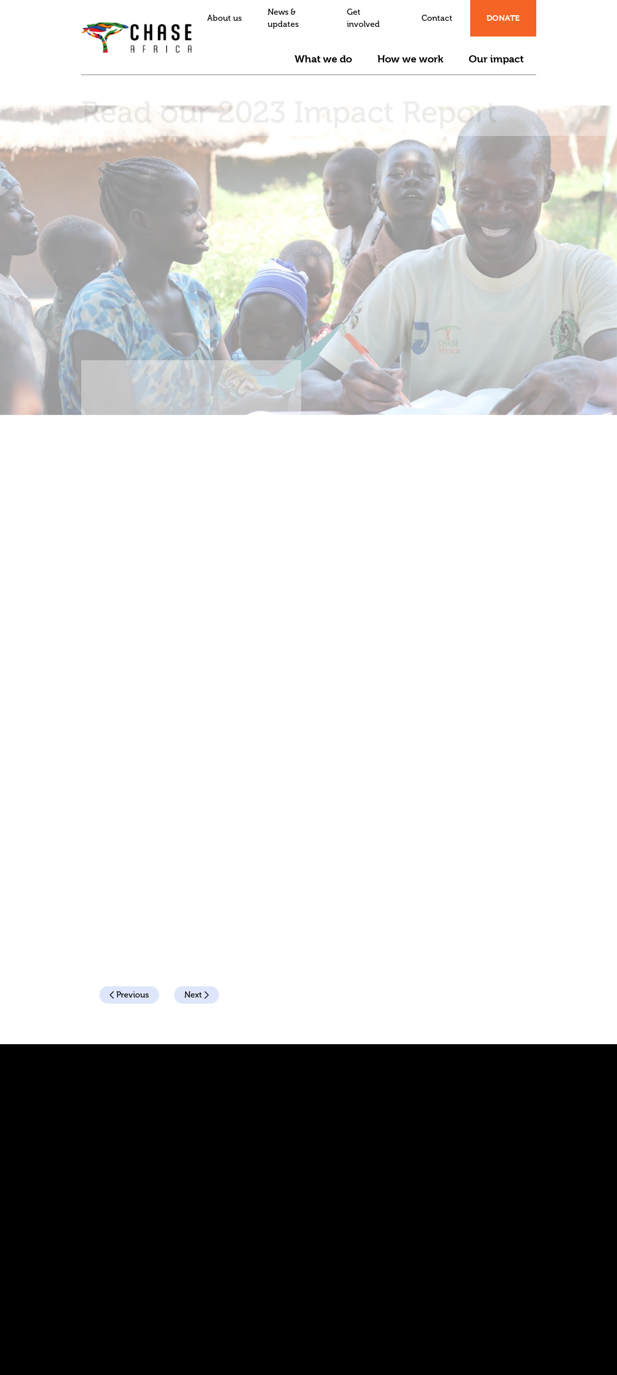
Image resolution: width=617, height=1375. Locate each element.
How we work (410, 59)
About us (224, 18)
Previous (129, 995)
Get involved (363, 18)
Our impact (496, 59)
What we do (323, 59)
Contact (436, 18)
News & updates (283, 18)
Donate (502, 18)
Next (196, 995)
